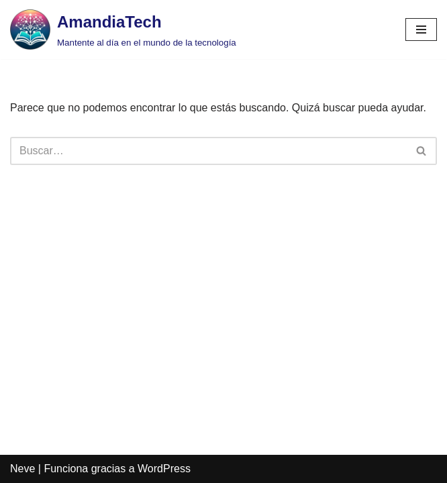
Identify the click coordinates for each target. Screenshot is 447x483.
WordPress (164, 468)
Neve (22, 468)
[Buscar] (208, 151)
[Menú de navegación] (421, 29)
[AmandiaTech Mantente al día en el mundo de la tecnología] (123, 29)
